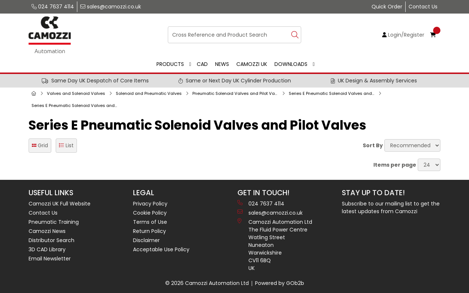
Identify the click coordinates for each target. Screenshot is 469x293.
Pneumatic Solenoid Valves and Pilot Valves (236, 93)
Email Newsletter (50, 258)
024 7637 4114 (53, 6)
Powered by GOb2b (279, 283)
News (222, 64)
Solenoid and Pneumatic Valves (149, 93)
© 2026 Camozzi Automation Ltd (207, 283)
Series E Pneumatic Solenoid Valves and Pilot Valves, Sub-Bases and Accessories (333, 93)
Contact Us (423, 6)
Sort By (373, 145)
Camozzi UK (251, 64)
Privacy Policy (150, 203)
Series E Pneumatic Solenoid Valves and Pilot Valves (76, 105)
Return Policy (149, 231)
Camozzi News (47, 231)
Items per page (394, 164)
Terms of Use (150, 222)
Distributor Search (51, 240)
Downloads (290, 64)
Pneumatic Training (54, 222)
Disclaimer (146, 240)
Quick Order (387, 6)
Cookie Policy (150, 212)
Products (170, 64)
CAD (202, 64)
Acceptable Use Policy (161, 249)
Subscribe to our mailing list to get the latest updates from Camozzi (391, 207)
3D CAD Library (47, 249)
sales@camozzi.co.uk (110, 6)
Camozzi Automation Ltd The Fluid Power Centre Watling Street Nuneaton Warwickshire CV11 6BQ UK (274, 245)
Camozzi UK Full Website (60, 203)
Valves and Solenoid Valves (76, 93)
